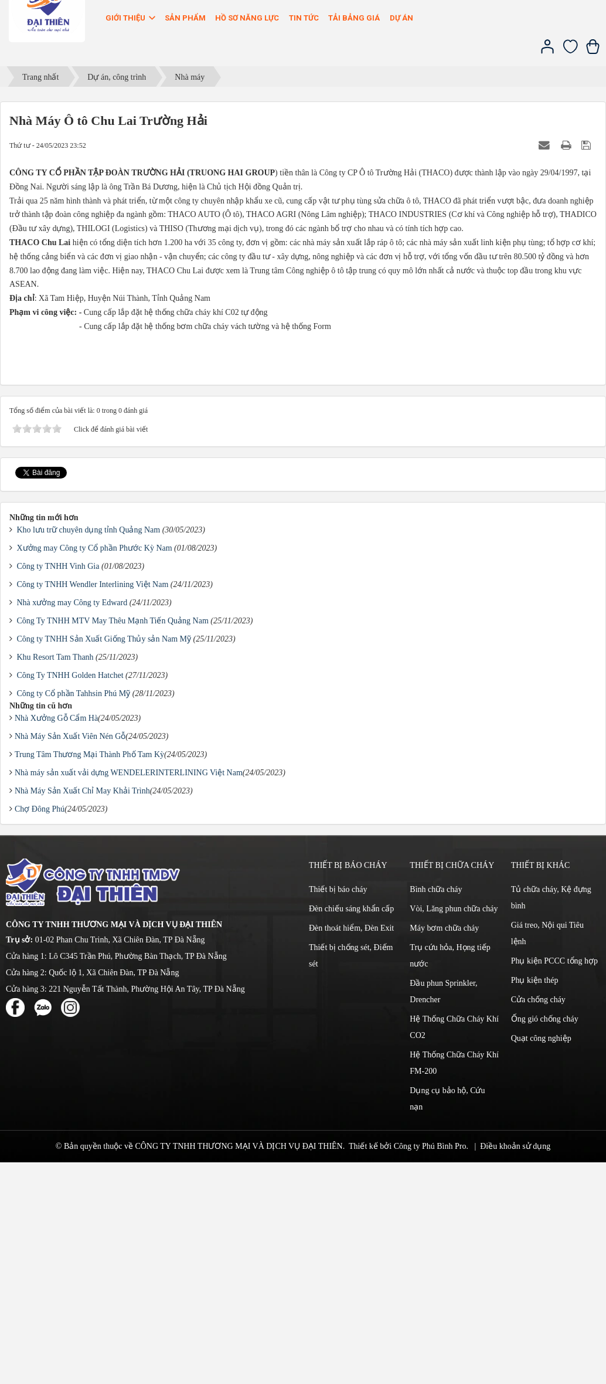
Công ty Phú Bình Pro (430, 1367)
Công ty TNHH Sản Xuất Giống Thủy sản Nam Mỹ (104, 860)
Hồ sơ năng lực (247, 17)
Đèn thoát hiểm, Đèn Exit (351, 1149)
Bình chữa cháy (436, 1111)
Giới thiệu (131, 17)
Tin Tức (304, 17)
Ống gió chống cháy (544, 1240)
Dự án (401, 17)
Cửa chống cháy (538, 1221)
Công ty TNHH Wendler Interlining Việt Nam (93, 806)
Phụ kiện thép (535, 1202)
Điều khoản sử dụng (515, 1367)
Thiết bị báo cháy (338, 1111)
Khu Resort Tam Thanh (55, 878)
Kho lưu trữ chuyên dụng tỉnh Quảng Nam (89, 751)
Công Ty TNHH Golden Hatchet (70, 897)
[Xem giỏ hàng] (592, 51)
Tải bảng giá (354, 17)
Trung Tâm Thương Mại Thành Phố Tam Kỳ (89, 976)
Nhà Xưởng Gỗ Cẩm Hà (56, 939)
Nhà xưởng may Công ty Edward (72, 824)
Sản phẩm (185, 17)
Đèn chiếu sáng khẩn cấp (351, 1130)
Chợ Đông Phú (39, 1030)
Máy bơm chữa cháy (444, 1149)
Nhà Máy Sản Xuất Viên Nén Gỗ (70, 958)
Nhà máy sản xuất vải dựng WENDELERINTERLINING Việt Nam (129, 994)
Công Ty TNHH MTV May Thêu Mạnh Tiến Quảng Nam (113, 842)
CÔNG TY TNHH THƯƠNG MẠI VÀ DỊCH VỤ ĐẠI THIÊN (238, 1367)
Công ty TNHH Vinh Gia (58, 787)
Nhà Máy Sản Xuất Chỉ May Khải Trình (82, 1012)
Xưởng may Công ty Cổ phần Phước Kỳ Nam (94, 769)
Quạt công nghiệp (541, 1260)
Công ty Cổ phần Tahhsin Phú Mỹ (74, 915)
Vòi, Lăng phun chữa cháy (454, 1130)
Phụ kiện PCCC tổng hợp (554, 1182)
